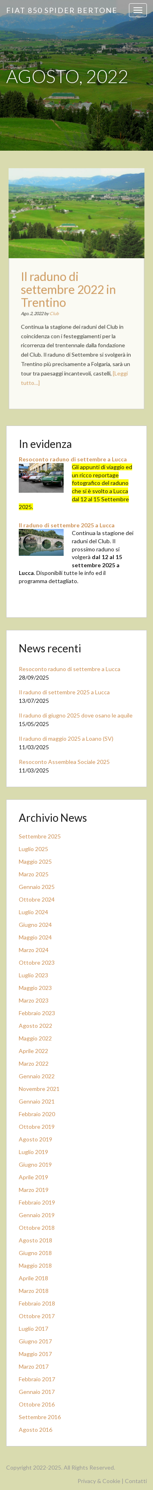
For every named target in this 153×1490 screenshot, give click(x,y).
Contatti (136, 1480)
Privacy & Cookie (99, 1480)
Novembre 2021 (39, 1088)
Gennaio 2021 (37, 1101)
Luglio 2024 (33, 911)
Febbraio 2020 (37, 1113)
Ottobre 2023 (37, 962)
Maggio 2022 (35, 1038)
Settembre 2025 (40, 836)
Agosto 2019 (35, 1139)
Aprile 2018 (33, 1278)
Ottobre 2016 (37, 1404)
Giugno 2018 (35, 1252)
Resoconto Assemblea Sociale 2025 (64, 761)
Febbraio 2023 (37, 1012)
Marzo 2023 (34, 1000)
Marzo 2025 (34, 874)
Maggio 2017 (35, 1353)
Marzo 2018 (34, 1290)
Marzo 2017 (34, 1366)
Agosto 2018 (35, 1240)
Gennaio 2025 (37, 886)
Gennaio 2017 (37, 1391)
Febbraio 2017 (37, 1379)
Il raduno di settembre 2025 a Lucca (67, 525)
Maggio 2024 (35, 937)
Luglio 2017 (33, 1328)
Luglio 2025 (33, 848)
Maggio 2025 (35, 861)
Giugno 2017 (35, 1341)
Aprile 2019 (33, 1177)
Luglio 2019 (33, 1151)
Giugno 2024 (35, 924)
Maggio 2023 (35, 987)
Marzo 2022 (34, 1063)
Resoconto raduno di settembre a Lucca (73, 459)
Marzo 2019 (34, 1189)
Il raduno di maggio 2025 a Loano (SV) (66, 738)
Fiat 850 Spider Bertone (62, 10)
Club (55, 312)
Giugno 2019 (35, 1164)
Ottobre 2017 (37, 1315)
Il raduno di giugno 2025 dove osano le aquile (76, 715)
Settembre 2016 (40, 1416)
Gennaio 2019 (37, 1214)
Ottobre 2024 (37, 899)
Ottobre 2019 (37, 1126)
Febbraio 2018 (37, 1303)
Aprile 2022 (33, 1050)
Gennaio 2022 (37, 1076)
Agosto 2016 (35, 1429)
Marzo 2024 (34, 949)
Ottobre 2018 (37, 1227)
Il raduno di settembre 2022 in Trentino (69, 290)
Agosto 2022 (35, 1025)
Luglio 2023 (33, 975)
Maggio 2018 (35, 1265)
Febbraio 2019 (37, 1202)
